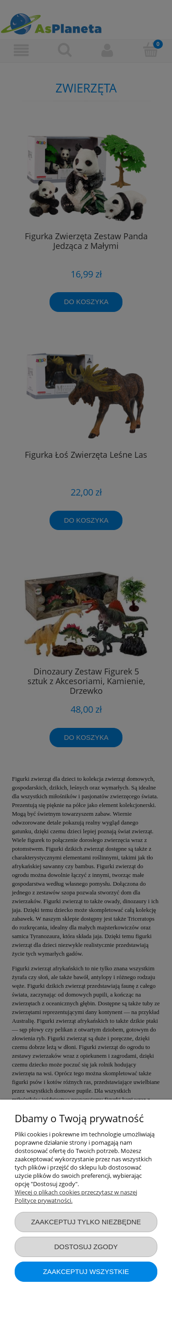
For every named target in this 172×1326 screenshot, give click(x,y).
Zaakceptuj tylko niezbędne (86, 1222)
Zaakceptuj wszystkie (86, 1271)
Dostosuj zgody (85, 1247)
